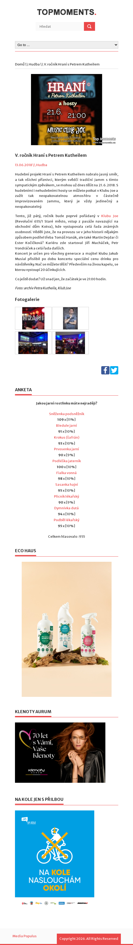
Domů (20, 64)
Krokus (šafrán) (66, 437)
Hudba (34, 64)
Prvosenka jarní (66, 449)
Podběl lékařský (66, 520)
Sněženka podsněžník (66, 414)
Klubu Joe (109, 216)
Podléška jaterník (66, 461)
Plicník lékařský (66, 496)
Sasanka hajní (66, 484)
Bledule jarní (66, 425)
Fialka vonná (66, 473)
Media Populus (24, 936)
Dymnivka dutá (66, 508)
